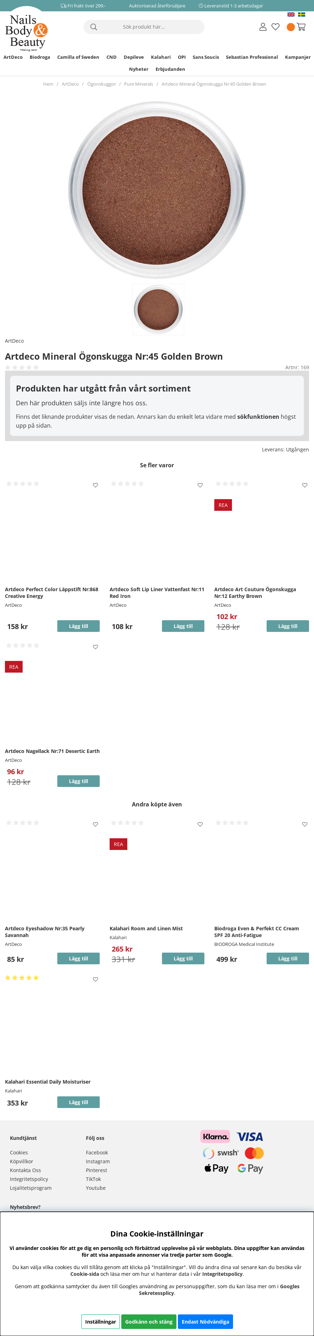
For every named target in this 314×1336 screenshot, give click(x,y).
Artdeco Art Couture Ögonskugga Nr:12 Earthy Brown (255, 592)
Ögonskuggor (101, 84)
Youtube (96, 1187)
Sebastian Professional (252, 57)
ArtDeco (13, 57)
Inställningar (100, 1321)
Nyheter (139, 69)
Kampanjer (298, 57)
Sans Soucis (206, 57)
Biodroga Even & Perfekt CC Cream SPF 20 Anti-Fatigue (256, 931)
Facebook (97, 1152)
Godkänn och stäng (149, 1321)
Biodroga (40, 57)
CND (111, 57)
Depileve (134, 57)
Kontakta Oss (25, 1170)
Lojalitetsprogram (31, 1187)
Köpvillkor (21, 1161)
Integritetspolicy (29, 1179)
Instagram (98, 1161)
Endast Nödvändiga (205, 1321)
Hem (48, 84)
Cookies (19, 1152)
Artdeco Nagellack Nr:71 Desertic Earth (52, 751)
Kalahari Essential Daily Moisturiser (48, 1081)
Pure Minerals (138, 84)
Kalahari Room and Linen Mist (146, 928)
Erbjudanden (170, 69)
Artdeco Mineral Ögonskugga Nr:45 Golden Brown (214, 84)
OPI (182, 57)
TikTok (93, 1179)
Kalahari (161, 57)
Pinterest (96, 1170)
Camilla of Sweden (78, 57)
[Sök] (143, 27)
